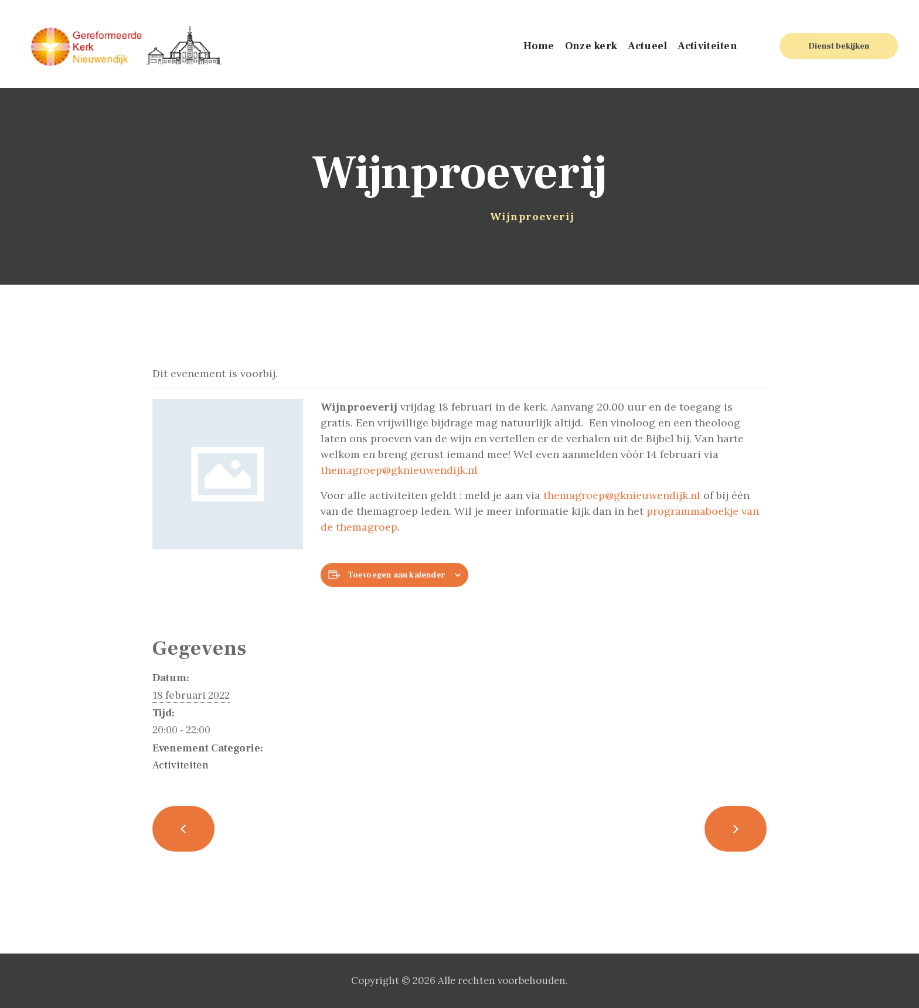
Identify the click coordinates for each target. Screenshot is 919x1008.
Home (365, 216)
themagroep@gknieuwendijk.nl (399, 470)
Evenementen (426, 216)
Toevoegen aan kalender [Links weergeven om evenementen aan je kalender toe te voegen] (396, 575)
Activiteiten (180, 765)
